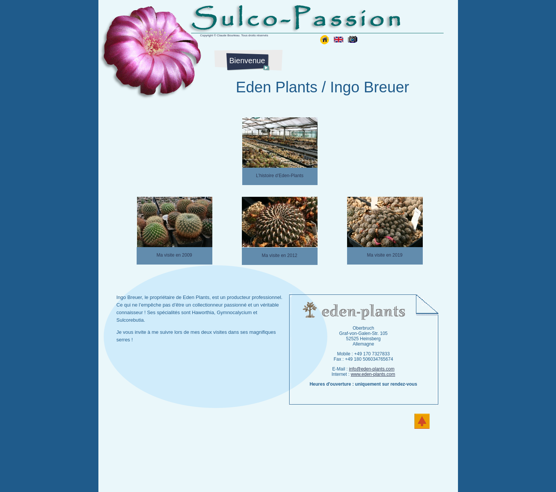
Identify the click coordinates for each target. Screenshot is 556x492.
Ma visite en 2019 (384, 255)
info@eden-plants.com (371, 369)
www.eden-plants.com (373, 374)
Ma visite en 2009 (174, 255)
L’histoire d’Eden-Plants (279, 175)
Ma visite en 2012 (279, 255)
